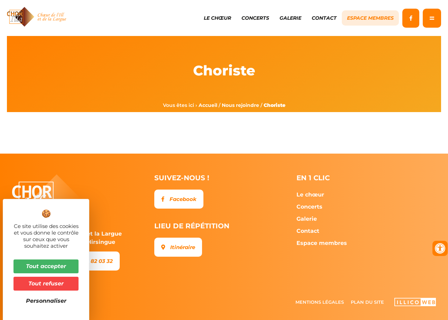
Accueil (208, 105)
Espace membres (370, 18)
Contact (324, 18)
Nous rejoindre (240, 105)
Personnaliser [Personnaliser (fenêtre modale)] (46, 301)
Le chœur (217, 18)
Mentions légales (319, 302)
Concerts (255, 18)
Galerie (290, 18)
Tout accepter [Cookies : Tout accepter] (46, 266)
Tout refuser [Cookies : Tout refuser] (46, 283)
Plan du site (367, 302)
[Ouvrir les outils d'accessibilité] (440, 248)
